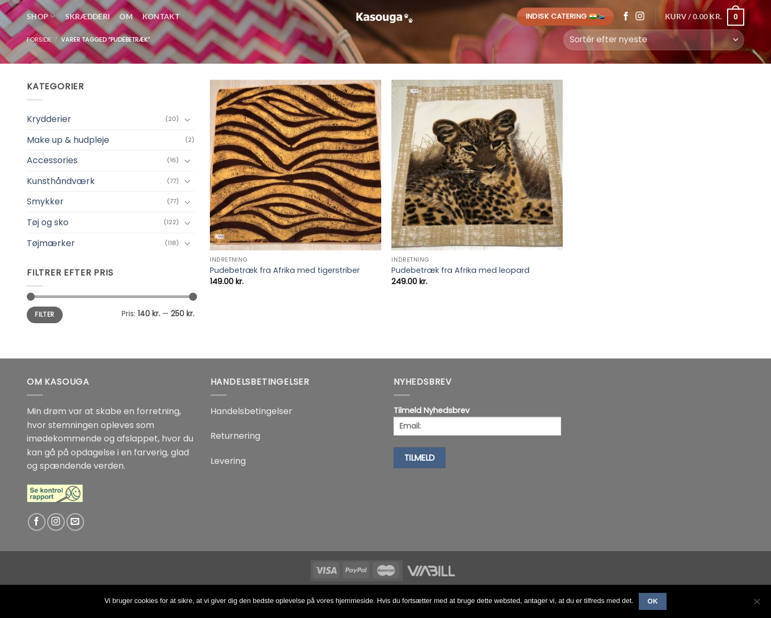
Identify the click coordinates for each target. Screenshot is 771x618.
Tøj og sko (48, 222)
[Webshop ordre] (653, 39)
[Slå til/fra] (188, 119)
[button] (704, 16)
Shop (41, 16)
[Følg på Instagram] (640, 16)
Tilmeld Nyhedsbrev (477, 420)
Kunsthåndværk (61, 181)
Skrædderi (87, 16)
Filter (44, 314)
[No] (756, 604)
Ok (652, 601)
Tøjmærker (51, 243)
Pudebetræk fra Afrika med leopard (460, 270)
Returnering (235, 436)
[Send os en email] (75, 522)
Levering (228, 461)
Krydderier (49, 119)
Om (126, 16)
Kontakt (160, 16)
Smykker (45, 201)
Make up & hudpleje (68, 140)
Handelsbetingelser (251, 411)
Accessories (52, 160)
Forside (39, 39)
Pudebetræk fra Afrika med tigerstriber (285, 270)
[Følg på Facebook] (626, 16)
